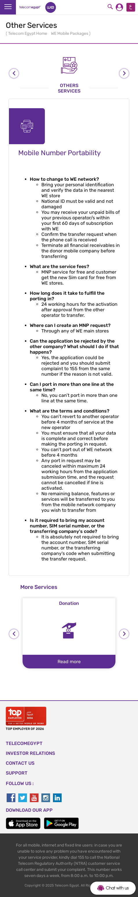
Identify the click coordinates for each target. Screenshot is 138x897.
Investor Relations (30, 753)
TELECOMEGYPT (24, 743)
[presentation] (14, 73)
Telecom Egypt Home (28, 33)
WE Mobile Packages (70, 33)
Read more (69, 661)
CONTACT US (20, 763)
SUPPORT (16, 773)
